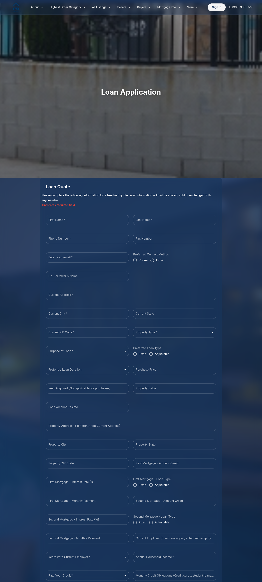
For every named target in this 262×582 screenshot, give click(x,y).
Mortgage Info (168, 7)
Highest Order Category (67, 7)
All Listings (101, 7)
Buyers (144, 7)
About (37, 7)
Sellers (124, 7)
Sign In (217, 7)
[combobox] (174, 332)
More (192, 7)
